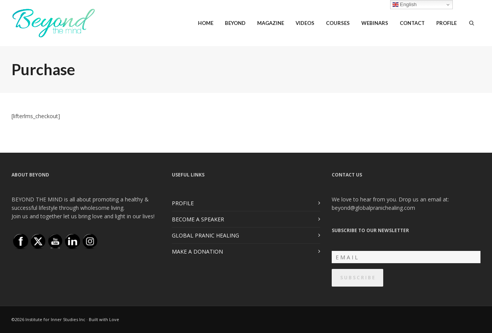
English (404, 5)
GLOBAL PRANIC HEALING (205, 235)
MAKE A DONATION (197, 251)
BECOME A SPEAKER (198, 219)
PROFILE (183, 203)
